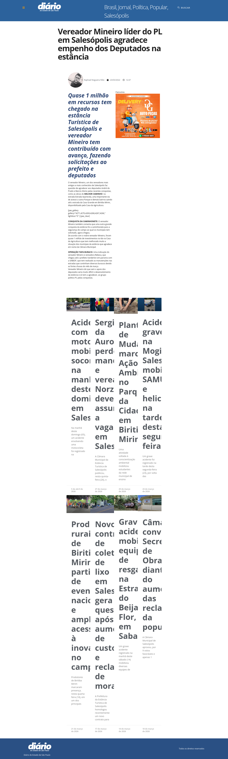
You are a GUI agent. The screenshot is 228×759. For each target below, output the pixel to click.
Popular (158, 7)
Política (140, 7)
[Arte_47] (138, 137)
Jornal (124, 7)
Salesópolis (116, 15)
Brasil (110, 7)
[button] (24, 7)
